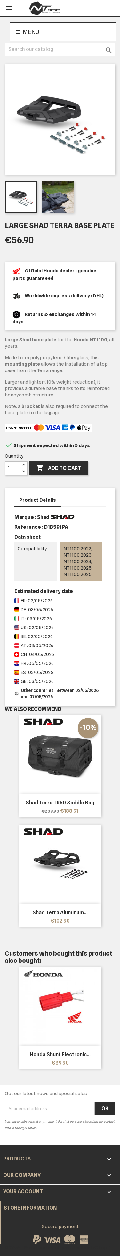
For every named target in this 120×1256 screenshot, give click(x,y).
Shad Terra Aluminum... (60, 913)
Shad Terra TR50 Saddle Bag (60, 803)
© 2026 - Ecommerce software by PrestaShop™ (57, 1248)
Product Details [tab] (37, 500)
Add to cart (58, 468)
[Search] (60, 49)
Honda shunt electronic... (60, 1055)
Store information (30, 1208)
